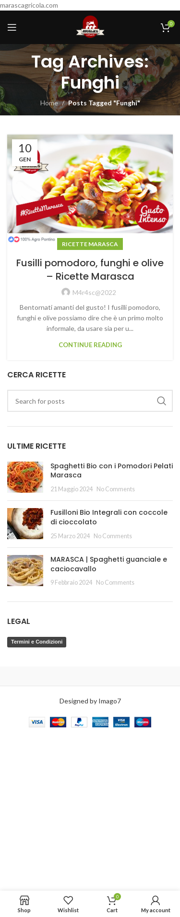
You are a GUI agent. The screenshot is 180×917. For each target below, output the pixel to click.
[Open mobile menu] (12, 27)
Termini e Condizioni (36, 642)
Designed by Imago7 (90, 701)
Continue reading (90, 345)
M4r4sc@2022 (94, 292)
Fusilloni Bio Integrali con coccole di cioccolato (109, 517)
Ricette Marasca (90, 244)
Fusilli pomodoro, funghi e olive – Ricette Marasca (90, 269)
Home (49, 103)
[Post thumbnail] (25, 478)
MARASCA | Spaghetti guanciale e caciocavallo (108, 564)
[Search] (90, 401)
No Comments (115, 489)
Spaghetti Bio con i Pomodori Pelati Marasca (111, 470)
